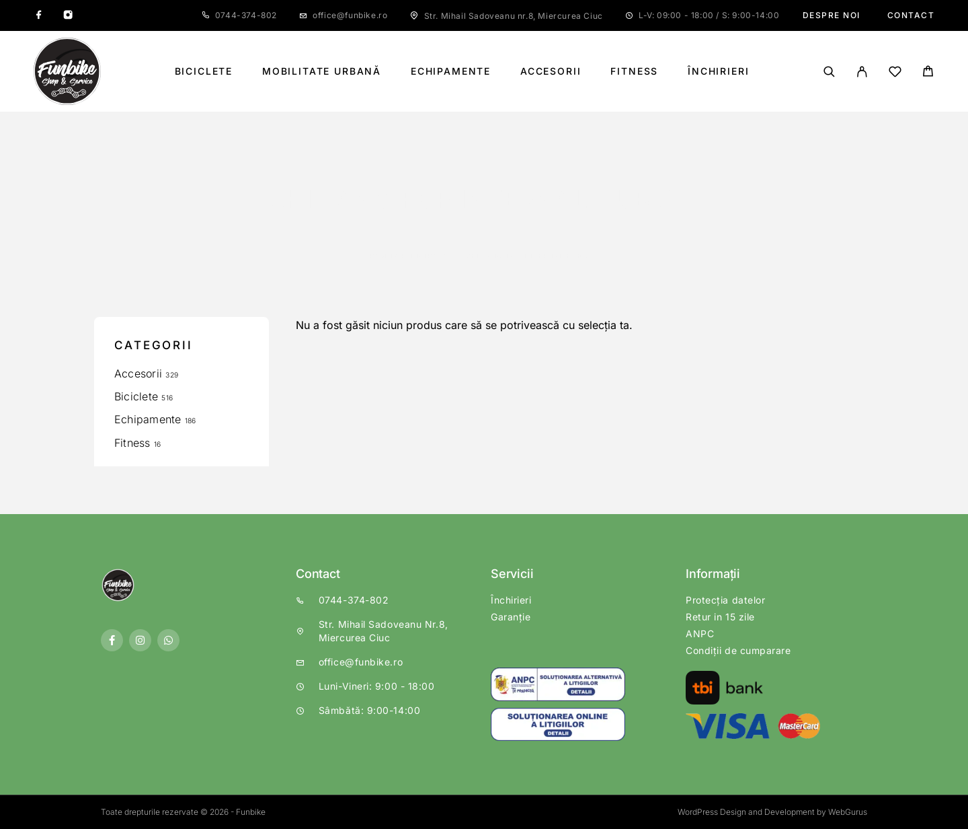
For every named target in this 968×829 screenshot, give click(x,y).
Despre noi (831, 15)
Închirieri (718, 71)
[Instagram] (68, 15)
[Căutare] (829, 71)
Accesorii (550, 71)
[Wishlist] (895, 74)
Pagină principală (408, 256)
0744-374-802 (246, 15)
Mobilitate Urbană (321, 71)
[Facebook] (39, 15)
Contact (911, 15)
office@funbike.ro (350, 15)
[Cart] (928, 73)
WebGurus (847, 812)
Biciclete (204, 71)
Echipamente (451, 71)
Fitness (634, 71)
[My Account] (862, 71)
